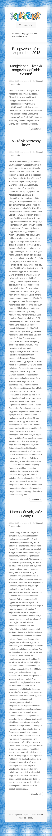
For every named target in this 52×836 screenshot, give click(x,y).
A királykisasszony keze (26, 143)
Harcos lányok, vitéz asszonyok (26, 514)
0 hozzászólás (15, 84)
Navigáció (25, 25)
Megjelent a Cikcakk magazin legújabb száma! (26, 70)
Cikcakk (38, 81)
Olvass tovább (36, 129)
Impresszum (19, 814)
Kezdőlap (16, 33)
